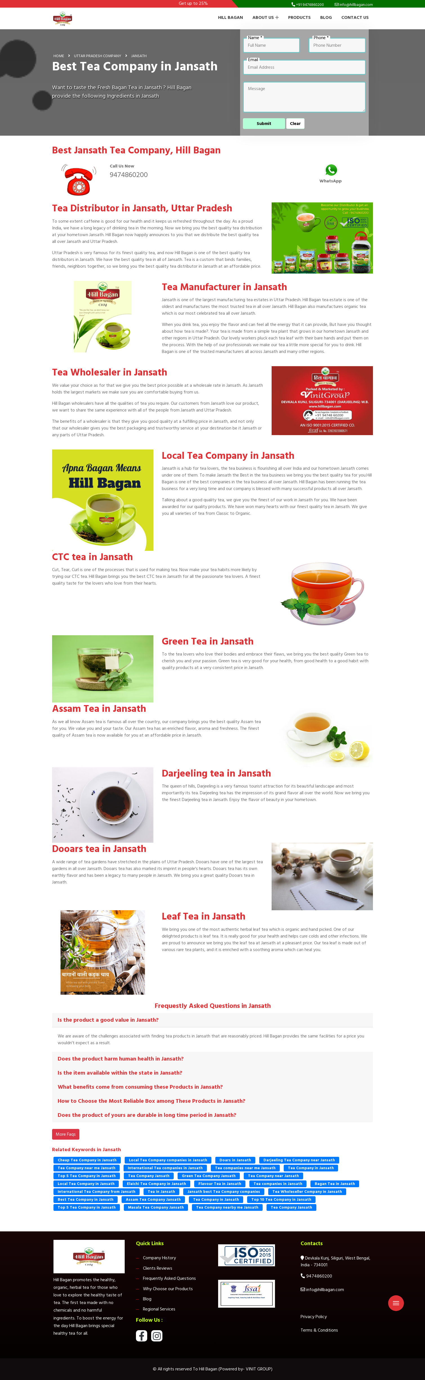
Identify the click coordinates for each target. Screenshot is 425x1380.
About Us (265, 17)
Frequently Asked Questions (169, 1278)
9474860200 (129, 175)
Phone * (321, 38)
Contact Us (355, 17)
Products (299, 17)
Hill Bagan (230, 17)
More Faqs (66, 1134)
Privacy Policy (314, 1316)
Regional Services (159, 1309)
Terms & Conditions (319, 1330)
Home (58, 56)
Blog (326, 17)
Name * (255, 38)
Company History (159, 1258)
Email (253, 60)
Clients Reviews (157, 1268)
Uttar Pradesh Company (97, 56)
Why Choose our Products (168, 1288)
